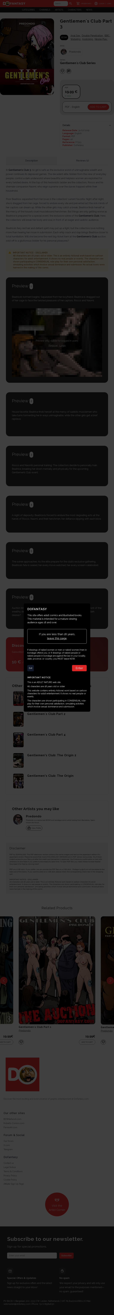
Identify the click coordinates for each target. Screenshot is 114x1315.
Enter (79, 668)
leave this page (57, 638)
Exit (30, 668)
